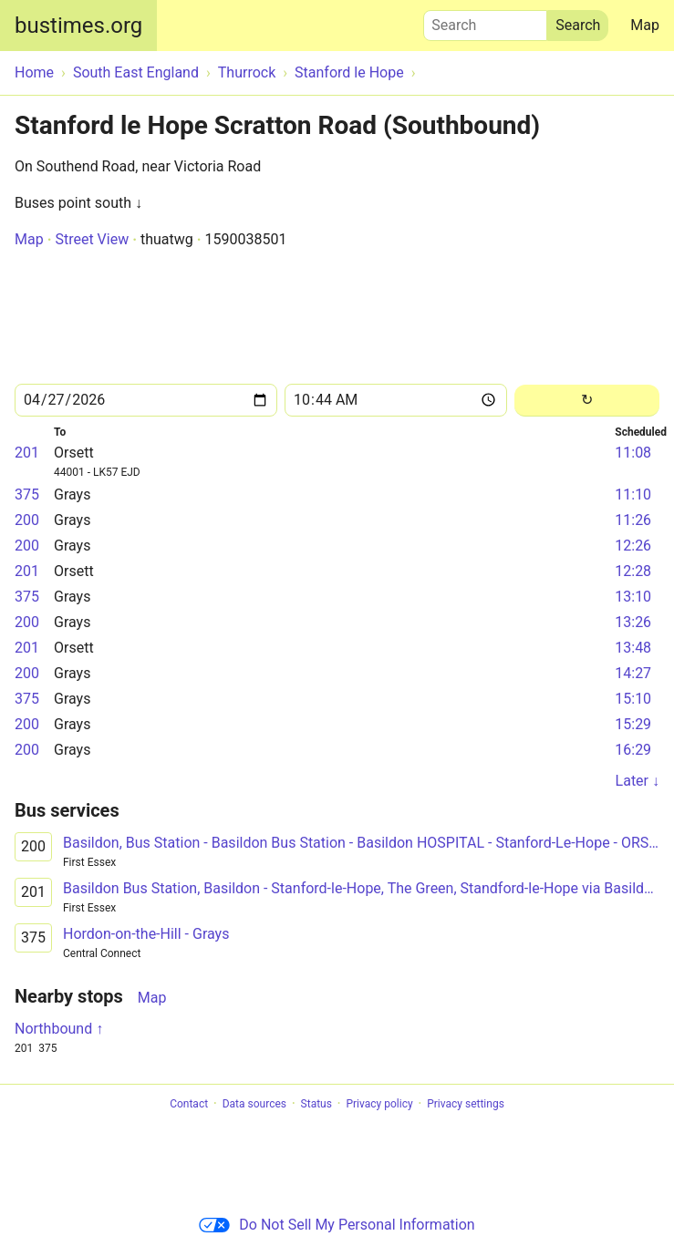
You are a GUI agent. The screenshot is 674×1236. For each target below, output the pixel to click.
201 (27, 452)
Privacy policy (379, 1103)
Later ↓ (637, 780)
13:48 (633, 647)
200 (27, 520)
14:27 (633, 673)
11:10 (633, 494)
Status (316, 1103)
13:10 (633, 596)
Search (485, 21)
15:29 (633, 724)
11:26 (633, 520)
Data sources (254, 1103)
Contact (189, 1103)
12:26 (633, 545)
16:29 (633, 749)
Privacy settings (465, 1103)
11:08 (633, 452)
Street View (92, 239)
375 (27, 494)
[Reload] (586, 401)
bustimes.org (78, 25)
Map (644, 25)
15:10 (633, 698)
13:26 (633, 622)
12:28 (633, 571)
